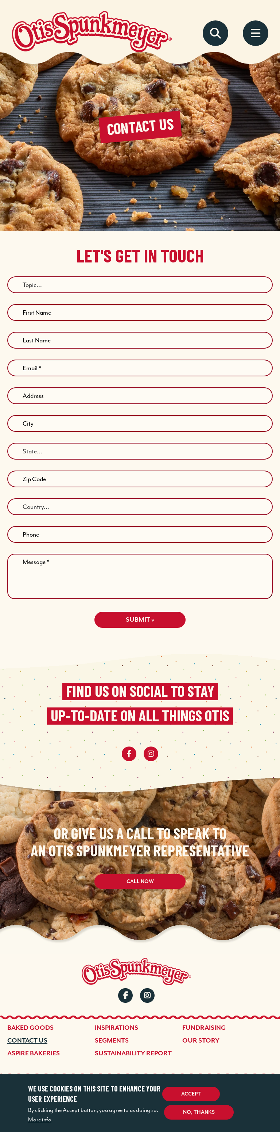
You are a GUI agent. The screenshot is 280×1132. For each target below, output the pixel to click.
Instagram (147, 995)
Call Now (140, 882)
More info (39, 1119)
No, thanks (199, 1112)
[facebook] (129, 754)
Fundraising (204, 1028)
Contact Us (27, 1040)
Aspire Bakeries (33, 1053)
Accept (191, 1094)
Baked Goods (30, 1028)
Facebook (125, 995)
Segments (112, 1040)
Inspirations (116, 1028)
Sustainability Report (133, 1053)
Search (215, 33)
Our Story (200, 1040)
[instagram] (151, 754)
